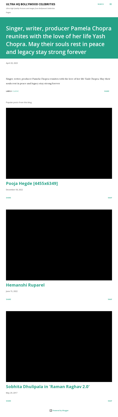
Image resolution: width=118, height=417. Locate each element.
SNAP (110, 198)
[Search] (101, 4)
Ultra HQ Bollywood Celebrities (30, 4)
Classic (15, 91)
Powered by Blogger (59, 410)
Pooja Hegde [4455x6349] (32, 183)
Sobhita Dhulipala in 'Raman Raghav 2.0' (48, 386)
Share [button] (106, 91)
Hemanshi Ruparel (25, 285)
